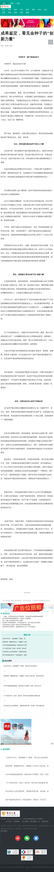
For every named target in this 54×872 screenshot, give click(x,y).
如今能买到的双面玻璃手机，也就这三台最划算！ (17, 618)
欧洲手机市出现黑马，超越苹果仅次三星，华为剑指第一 (19, 626)
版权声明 (45, 821)
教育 (27, 9)
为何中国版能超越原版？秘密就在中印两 (15, 645)
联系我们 (17, 821)
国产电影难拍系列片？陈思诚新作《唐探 (15, 655)
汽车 (21, 9)
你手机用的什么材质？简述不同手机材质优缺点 (16, 624)
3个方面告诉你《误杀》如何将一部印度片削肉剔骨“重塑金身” (22, 695)
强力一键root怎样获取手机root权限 (12, 620)
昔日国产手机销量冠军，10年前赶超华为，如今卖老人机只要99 (21, 622)
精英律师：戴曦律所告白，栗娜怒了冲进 (15, 642)
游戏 (3, 12)
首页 (3, 9)
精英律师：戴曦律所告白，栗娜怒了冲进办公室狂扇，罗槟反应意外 (24, 676)
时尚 (21, 12)
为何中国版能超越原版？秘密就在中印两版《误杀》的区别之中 (22, 686)
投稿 (4, 3)
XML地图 (25, 821)
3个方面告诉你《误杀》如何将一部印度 (14, 648)
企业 (45, 9)
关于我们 (9, 821)
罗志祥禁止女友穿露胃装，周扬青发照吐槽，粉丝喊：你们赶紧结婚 (24, 705)
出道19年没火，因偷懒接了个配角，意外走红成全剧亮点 (20, 666)
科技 (39, 9)
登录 (12, 3)
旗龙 (11, 579)
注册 (18, 3)
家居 (33, 9)
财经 (15, 9)
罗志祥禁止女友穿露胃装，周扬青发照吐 (15, 651)
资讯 (9, 9)
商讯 (15, 12)
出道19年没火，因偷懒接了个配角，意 (14, 638)
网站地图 (33, 821)
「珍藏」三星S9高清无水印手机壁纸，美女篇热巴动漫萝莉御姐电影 (22, 616)
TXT (38, 821)
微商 (27, 12)
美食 (9, 12)
